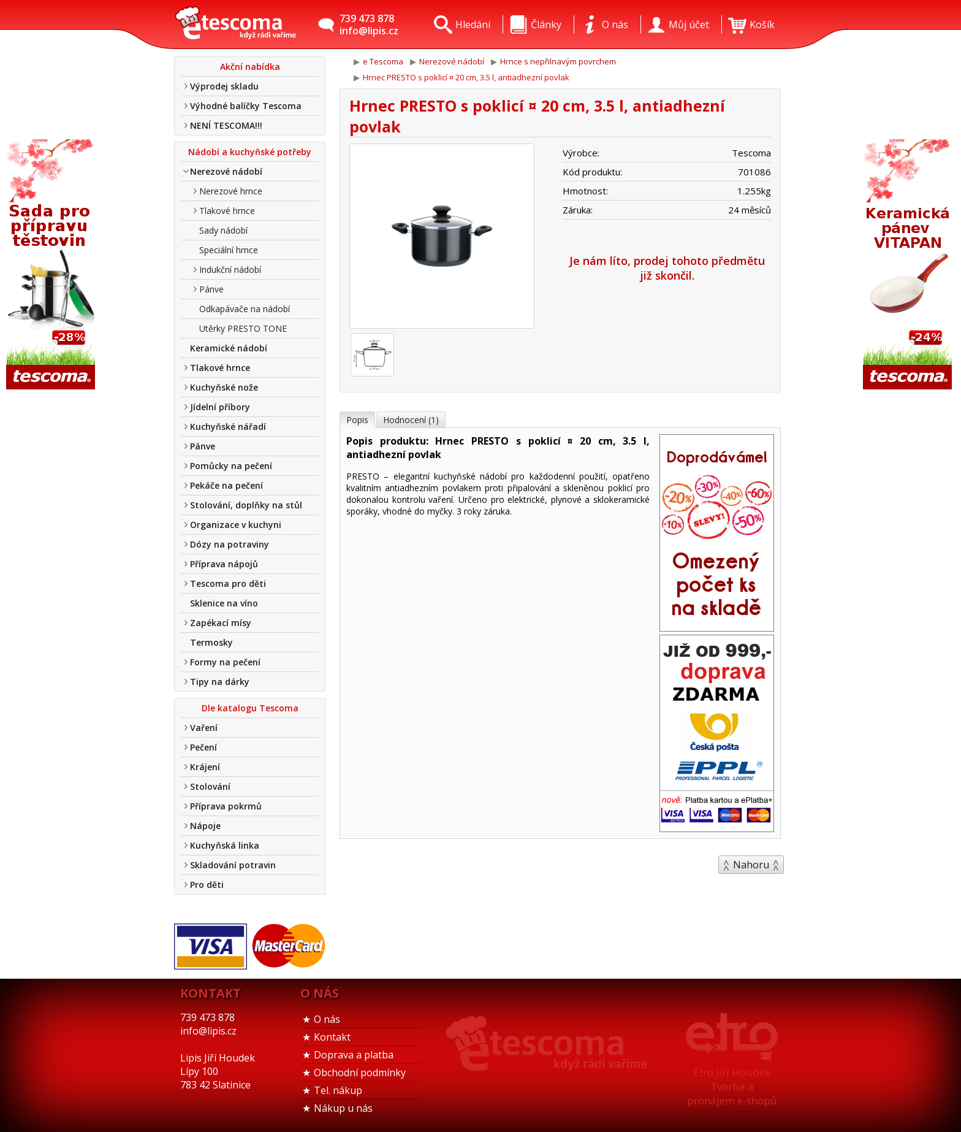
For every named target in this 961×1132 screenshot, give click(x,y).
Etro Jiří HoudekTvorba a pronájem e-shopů (732, 1086)
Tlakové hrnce (227, 210)
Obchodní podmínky (360, 1072)
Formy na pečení (225, 662)
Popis (357, 420)
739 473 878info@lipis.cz (369, 24)
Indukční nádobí (230, 269)
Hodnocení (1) (411, 420)
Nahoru (751, 864)
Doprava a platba (353, 1054)
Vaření (204, 727)
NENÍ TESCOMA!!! (226, 125)
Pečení (203, 747)
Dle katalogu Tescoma (250, 708)
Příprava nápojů (224, 564)
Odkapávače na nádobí (244, 309)
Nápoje (205, 826)
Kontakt (332, 1037)
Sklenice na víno (224, 603)
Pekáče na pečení (226, 485)
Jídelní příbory (220, 407)
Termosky (211, 642)
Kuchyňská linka (224, 845)
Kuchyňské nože (224, 387)
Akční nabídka (250, 66)
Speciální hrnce (228, 250)
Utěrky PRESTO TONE (243, 328)
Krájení (205, 767)
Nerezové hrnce (230, 191)
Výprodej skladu (224, 86)
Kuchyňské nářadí (228, 426)
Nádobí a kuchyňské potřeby (249, 152)
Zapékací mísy (220, 623)
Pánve (211, 289)
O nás (327, 1019)
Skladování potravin (233, 865)
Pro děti (207, 884)
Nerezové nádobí (226, 171)
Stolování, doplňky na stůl (246, 505)
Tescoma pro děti (228, 583)
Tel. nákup (338, 1090)
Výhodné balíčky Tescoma (246, 106)
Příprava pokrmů (226, 806)
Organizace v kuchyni (235, 524)
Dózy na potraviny (229, 544)
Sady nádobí (223, 230)
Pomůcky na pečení (231, 466)
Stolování (210, 786)
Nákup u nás (343, 1108)
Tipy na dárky (219, 681)
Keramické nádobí (228, 348)
